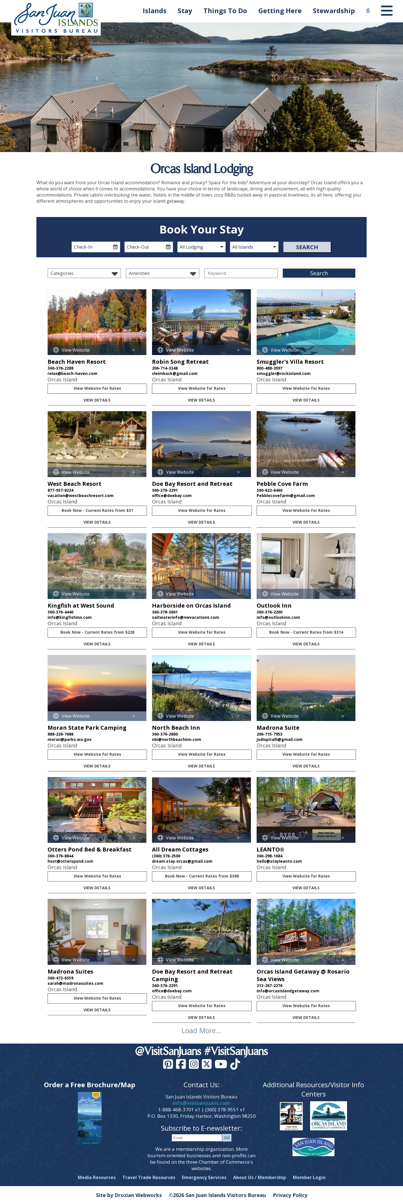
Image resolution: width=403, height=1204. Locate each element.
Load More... (202, 1030)
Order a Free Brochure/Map (89, 1084)
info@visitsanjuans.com (201, 1103)
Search (307, 247)
